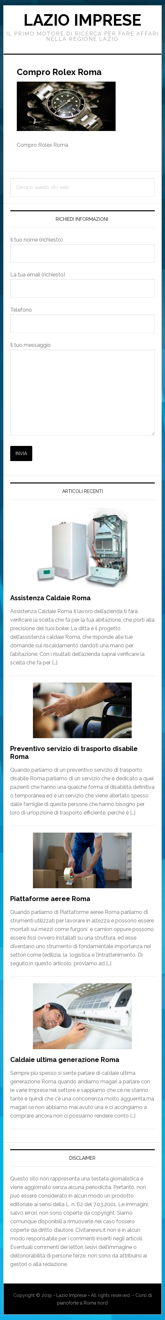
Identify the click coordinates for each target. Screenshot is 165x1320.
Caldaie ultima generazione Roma (64, 1060)
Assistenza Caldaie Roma (50, 598)
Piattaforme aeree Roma (50, 899)
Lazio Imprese (82, 20)
